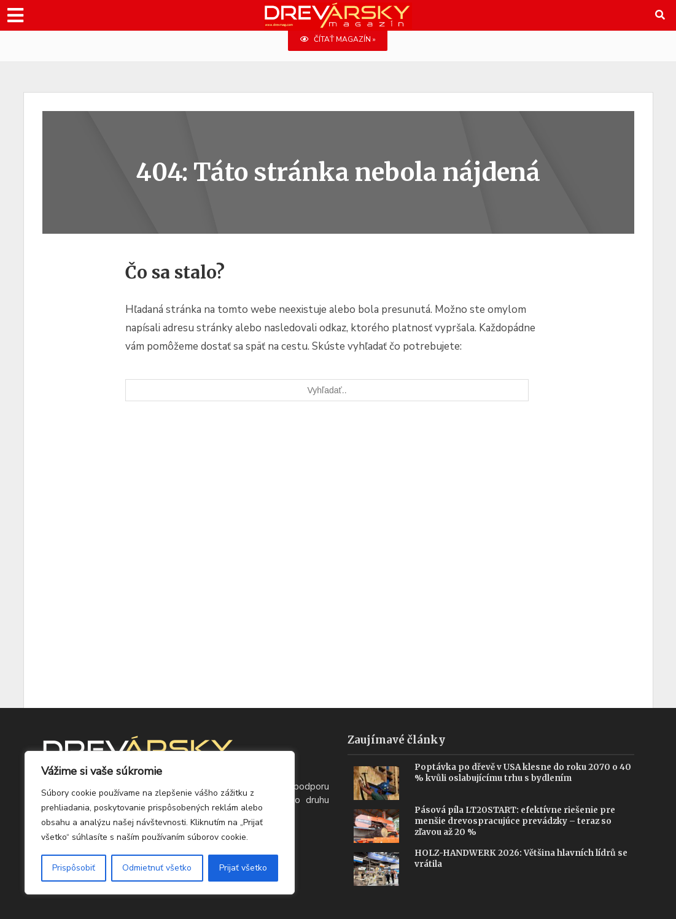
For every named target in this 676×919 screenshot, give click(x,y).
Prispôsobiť (73, 868)
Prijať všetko (243, 868)
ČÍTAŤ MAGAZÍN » (338, 40)
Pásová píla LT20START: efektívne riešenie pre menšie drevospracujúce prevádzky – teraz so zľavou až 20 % (518, 822)
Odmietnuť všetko (157, 868)
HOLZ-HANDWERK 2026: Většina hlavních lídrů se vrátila (523, 859)
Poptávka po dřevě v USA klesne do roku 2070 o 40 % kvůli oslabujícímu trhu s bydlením (518, 773)
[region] (160, 822)
